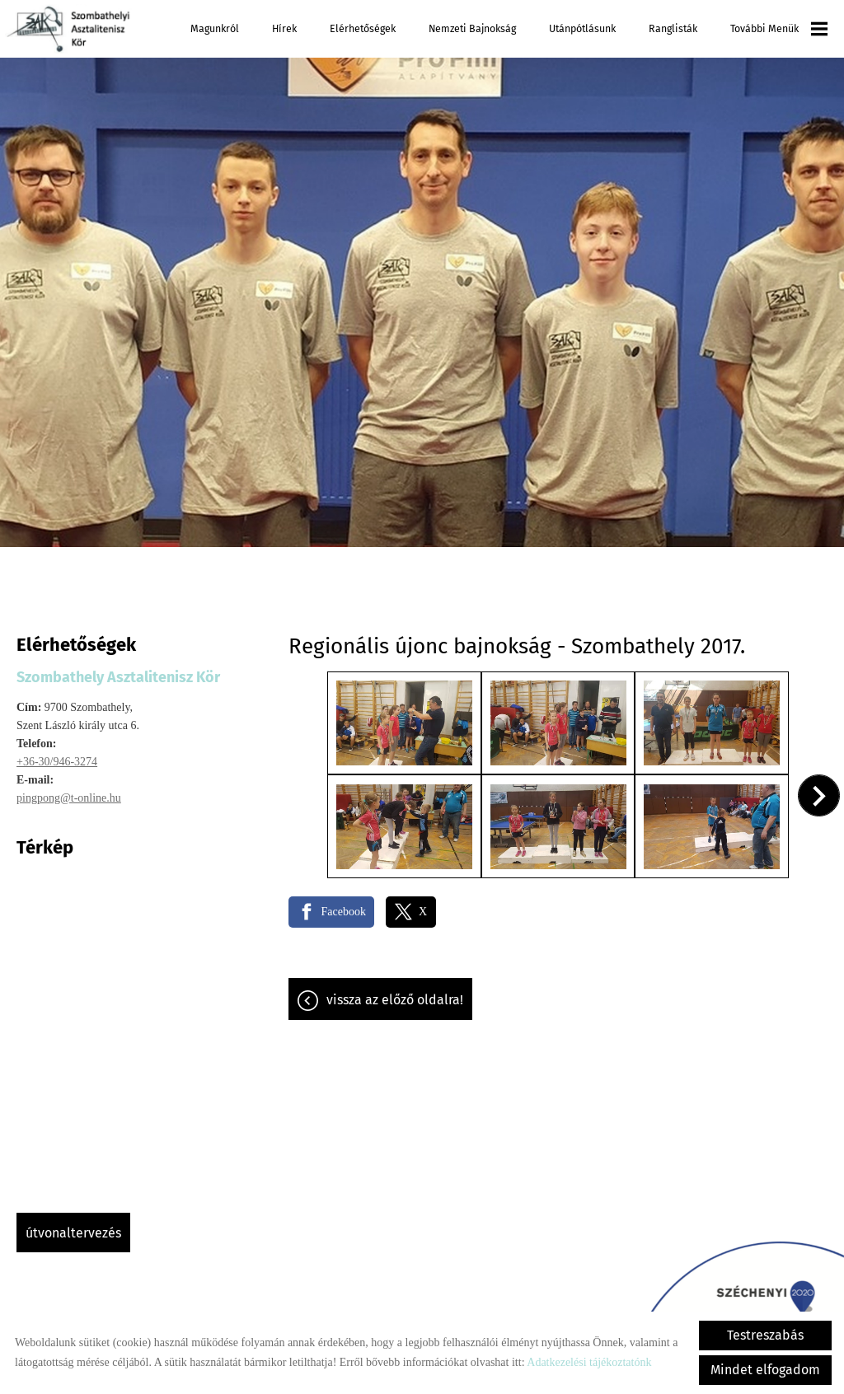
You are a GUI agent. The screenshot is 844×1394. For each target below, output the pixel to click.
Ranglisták (673, 28)
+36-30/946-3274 (56, 761)
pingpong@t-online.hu (68, 798)
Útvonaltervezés (73, 1233)
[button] (820, 795)
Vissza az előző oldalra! (394, 997)
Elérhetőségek (363, 28)
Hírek (284, 28)
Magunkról (214, 28)
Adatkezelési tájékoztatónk (589, 1362)
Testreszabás (765, 1335)
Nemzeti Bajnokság (472, 28)
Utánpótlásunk (582, 28)
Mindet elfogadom (765, 1370)
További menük (779, 29)
